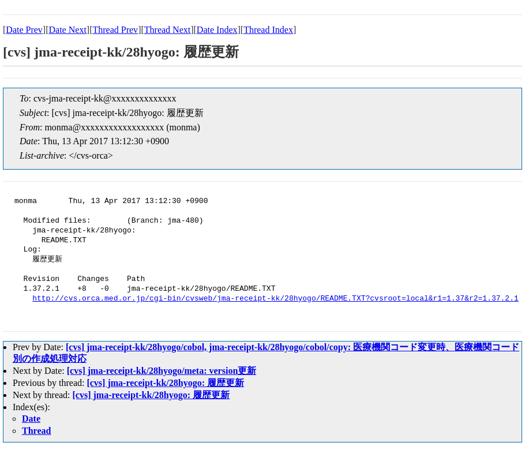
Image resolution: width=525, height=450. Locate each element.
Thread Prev (115, 30)
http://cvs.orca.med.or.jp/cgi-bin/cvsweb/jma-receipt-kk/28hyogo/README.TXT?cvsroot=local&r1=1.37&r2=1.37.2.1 (275, 299)
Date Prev (24, 30)
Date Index (217, 30)
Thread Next (167, 30)
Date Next (68, 30)
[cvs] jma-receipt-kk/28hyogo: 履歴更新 (165, 383)
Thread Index (268, 30)
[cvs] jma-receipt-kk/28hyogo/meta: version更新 (162, 371)
